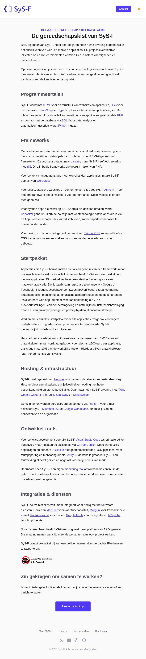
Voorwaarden (81, 631)
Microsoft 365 (50, 408)
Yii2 (28, 166)
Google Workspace (75, 408)
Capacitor (27, 214)
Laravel (75, 161)
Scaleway (62, 394)
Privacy (63, 631)
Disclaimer (101, 631)
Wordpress (43, 180)
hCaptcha (114, 515)
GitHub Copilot (86, 444)
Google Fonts (74, 515)
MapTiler (52, 510)
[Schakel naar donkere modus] (139, 9)
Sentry (69, 455)
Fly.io (43, 394)
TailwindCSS (92, 233)
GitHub (59, 450)
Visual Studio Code (88, 439)
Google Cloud (29, 394)
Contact (123, 9)
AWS (120, 389)
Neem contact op (73, 606)
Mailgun (95, 510)
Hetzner (59, 379)
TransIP (93, 403)
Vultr (51, 394)
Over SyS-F (45, 631)
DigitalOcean (81, 394)
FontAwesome (39, 515)
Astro (107, 189)
